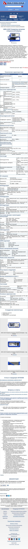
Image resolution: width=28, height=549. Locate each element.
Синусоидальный (16, 81)
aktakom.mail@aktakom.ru (14, 534)
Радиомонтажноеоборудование (4, 19)
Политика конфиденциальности (14, 541)
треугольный (15, 83)
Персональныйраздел (22, 19)
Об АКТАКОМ (5, 509)
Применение (5, 516)
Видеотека (5, 518)
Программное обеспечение (18, 516)
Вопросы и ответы (14, 523)
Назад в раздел (3, 493)
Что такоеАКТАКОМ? (3, 16)
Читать (4, 485)
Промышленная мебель (19, 514)
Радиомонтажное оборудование (18, 513)
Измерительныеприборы (13, 16)
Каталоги (5, 513)
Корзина (17, 9)
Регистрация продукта (14, 528)
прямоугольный (23, 81)
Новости (5, 511)
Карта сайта (13, 542)
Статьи (5, 514)
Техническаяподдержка (15, 19)
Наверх (2, 410)
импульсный (21, 83)
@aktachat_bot (14, 536)
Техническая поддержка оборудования (14, 525)
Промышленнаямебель (20, 16)
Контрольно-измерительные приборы (19, 511)
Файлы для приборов (14, 530)
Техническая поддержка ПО (14, 527)
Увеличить (15, 42)
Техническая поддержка (14, 521)
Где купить (10, 19)
